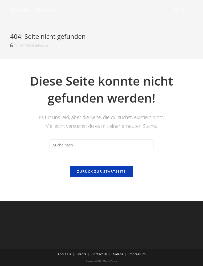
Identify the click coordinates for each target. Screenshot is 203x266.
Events (81, 254)
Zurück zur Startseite (101, 171)
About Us (64, 254)
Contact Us (99, 254)
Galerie (118, 254)
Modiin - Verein (32, 9)
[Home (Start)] (12, 45)
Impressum (137, 254)
